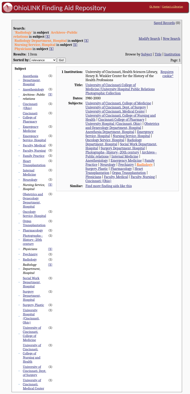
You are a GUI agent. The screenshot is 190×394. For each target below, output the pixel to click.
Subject (146, 54)
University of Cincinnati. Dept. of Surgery (34, 371)
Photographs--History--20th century (33, 239)
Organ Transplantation (34, 223)
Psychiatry (30, 254)
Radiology (30, 259)
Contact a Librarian (172, 6)
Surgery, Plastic (33, 305)
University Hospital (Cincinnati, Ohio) (31, 316)
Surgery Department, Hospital (31, 295)
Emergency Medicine (30, 129)
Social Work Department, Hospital (31, 282)
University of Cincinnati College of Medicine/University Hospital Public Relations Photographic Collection (120, 89)
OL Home (154, 6)
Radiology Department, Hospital (113, 142)
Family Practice (33, 156)
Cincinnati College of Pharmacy (30, 117)
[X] (47, 37)
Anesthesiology (33, 89)
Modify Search (149, 39)
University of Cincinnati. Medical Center (33, 384)
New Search (171, 39)
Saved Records (164, 23)
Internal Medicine (29, 172)
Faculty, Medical (34, 145)
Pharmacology (33, 230)
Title (158, 54)
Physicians (93, 177)
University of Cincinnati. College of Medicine (32, 334)
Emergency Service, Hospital (34, 138)
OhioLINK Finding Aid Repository (60, 7)
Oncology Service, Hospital (34, 214)
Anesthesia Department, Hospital (31, 80)
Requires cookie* (166, 74)
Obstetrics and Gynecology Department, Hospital (33, 200)
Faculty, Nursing (34, 150)
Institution (172, 54)
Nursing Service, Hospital (131, 136)
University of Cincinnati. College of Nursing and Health (32, 353)
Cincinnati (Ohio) (30, 106)
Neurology (30, 180)
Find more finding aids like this (108, 186)
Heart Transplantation (34, 163)
